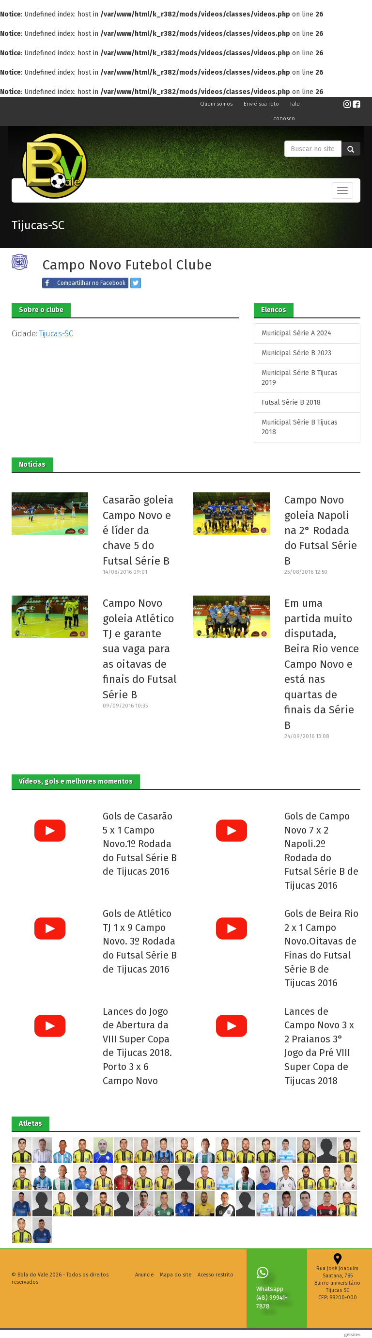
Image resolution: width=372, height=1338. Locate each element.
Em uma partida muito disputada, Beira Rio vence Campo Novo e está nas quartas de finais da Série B (321, 664)
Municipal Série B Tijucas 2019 (300, 378)
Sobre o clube (41, 310)
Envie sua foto (262, 104)
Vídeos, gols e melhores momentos (76, 781)
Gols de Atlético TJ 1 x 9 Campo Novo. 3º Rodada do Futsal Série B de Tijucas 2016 (140, 941)
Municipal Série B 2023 (296, 353)
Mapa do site (175, 1275)
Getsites (352, 1334)
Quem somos (217, 104)
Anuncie (144, 1275)
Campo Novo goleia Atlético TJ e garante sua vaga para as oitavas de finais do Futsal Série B (140, 649)
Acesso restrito (215, 1275)
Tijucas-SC (38, 225)
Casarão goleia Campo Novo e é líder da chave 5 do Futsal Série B (138, 530)
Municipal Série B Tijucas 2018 (300, 427)
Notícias (32, 464)
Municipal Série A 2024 (296, 333)
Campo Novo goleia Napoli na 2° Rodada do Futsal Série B (320, 530)
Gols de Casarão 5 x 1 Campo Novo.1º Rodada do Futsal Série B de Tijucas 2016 (140, 843)
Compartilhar (84, 283)
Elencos (273, 310)
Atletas (30, 1123)
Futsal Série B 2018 (291, 402)
